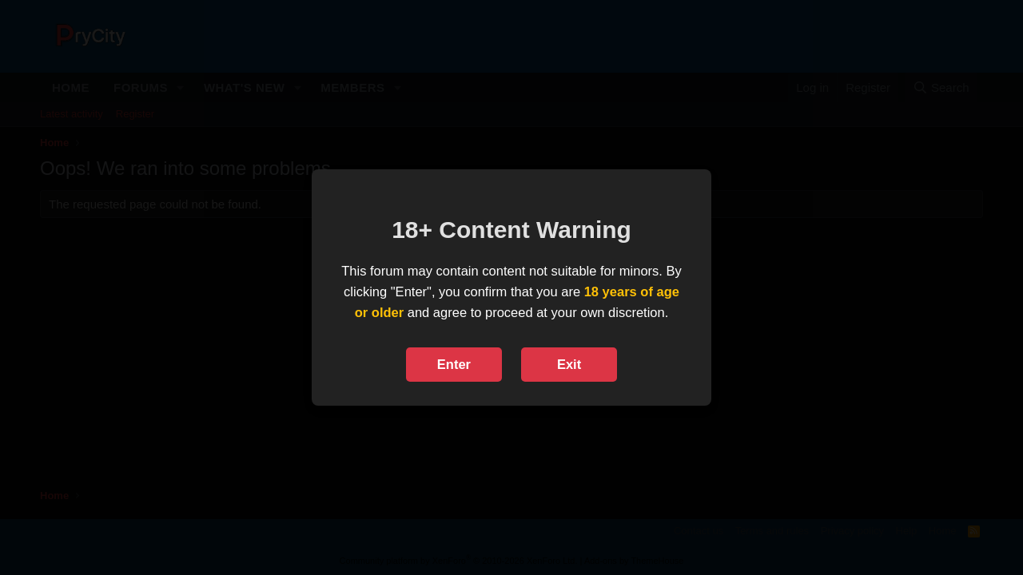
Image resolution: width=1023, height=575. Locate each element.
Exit (569, 364)
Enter (454, 364)
